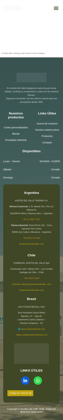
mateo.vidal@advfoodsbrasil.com (31, 334)
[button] (56, 8)
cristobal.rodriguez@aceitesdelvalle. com (31, 284)
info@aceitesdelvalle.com (31, 244)
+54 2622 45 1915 (31, 238)
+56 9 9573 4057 (31, 278)
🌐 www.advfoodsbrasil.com (31, 329)
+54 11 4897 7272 (31, 219)
